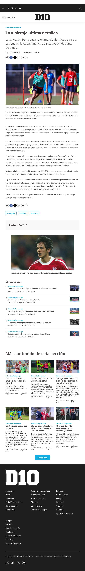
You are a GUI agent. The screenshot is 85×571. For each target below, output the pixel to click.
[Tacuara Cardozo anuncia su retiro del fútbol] (17, 366)
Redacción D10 (18, 225)
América (34, 213)
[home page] (42, 17)
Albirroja (22, 213)
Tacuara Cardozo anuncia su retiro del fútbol (16, 381)
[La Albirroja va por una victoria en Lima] (42, 366)
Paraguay (11, 213)
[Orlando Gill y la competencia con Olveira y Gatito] (67, 413)
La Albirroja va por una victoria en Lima (42, 379)
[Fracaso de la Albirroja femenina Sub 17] (74, 299)
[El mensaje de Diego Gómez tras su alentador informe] (74, 322)
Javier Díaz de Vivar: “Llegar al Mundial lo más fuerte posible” (32, 288)
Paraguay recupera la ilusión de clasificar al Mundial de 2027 (67, 381)
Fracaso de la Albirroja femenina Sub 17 (23, 300)
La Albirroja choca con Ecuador (17, 427)
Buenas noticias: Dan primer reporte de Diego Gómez (29, 334)
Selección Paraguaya (13, 27)
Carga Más (42, 457)
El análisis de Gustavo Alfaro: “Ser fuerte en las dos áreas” (42, 428)
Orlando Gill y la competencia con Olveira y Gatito (64, 428)
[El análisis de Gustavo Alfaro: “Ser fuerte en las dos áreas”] (42, 413)
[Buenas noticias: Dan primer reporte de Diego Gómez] (74, 333)
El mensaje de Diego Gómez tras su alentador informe (29, 323)
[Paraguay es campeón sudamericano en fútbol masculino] (74, 311)
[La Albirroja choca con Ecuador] (17, 413)
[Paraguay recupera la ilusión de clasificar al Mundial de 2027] (67, 366)
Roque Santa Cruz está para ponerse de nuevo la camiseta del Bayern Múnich (42, 273)
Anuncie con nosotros (40, 491)
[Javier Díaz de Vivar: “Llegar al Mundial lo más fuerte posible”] (74, 288)
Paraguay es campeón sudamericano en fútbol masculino (31, 311)
